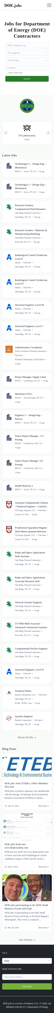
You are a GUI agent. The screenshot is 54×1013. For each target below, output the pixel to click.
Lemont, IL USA (22, 514)
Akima (17, 263)
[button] (48, 133)
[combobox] (27, 53)
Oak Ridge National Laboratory (28, 213)
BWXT (18, 171)
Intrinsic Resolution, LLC (25, 695)
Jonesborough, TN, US (33, 398)
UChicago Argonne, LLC (25, 510)
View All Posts (27, 940)
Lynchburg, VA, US (32, 381)
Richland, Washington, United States (30, 359)
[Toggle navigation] (49, 5)
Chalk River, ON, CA (32, 443)
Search (26, 79)
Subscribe (27, 986)
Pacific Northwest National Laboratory (30, 351)
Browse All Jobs (27, 737)
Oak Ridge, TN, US (23, 217)
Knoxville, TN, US (22, 242)
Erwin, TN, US (30, 171)
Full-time (27, 263)
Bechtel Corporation (23, 720)
